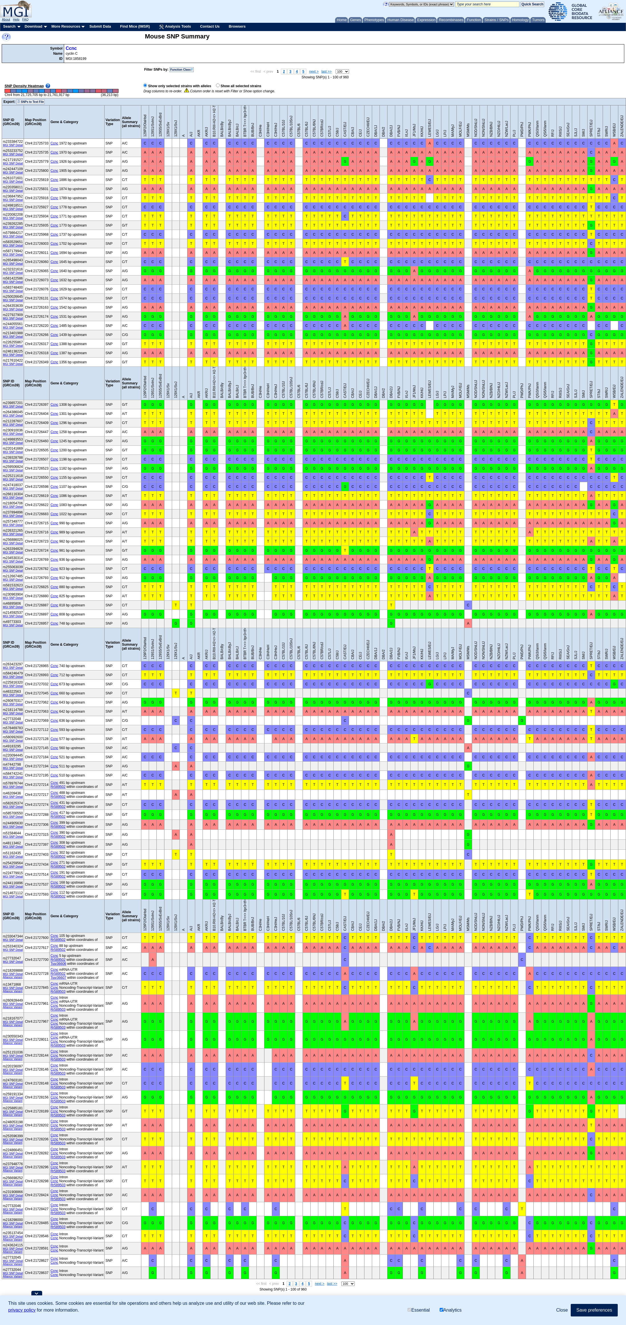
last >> (326, 72)
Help (16, 19)
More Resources (65, 26)
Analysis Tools (175, 26)
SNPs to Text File (30, 101)
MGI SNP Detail (13, 145)
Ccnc (71, 48)
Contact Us (210, 26)
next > (314, 72)
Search (9, 26)
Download (33, 26)
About (6, 19)
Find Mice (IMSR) (135, 26)
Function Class (181, 69)
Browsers (237, 26)
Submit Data (100, 26)
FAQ (25, 19)
